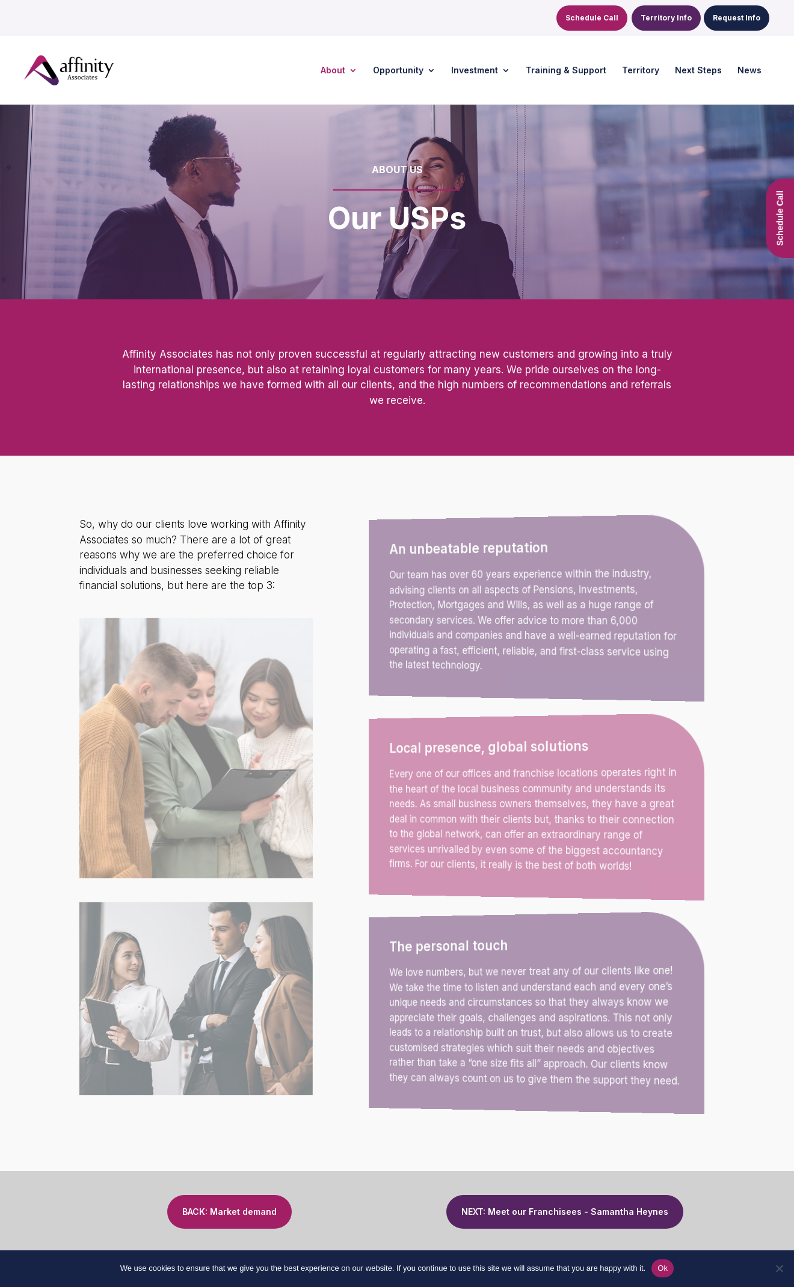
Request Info (736, 17)
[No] (779, 1268)
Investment (474, 70)
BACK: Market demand (229, 1211)
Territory (640, 70)
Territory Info (666, 17)
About (333, 70)
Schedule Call (591, 17)
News (749, 70)
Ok (662, 1268)
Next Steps (698, 70)
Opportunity (398, 70)
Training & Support (566, 70)
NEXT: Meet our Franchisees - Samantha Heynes (564, 1211)
